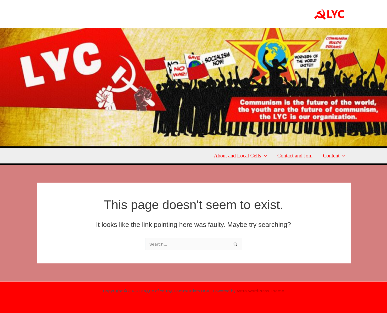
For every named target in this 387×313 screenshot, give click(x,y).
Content (334, 155)
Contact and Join (294, 155)
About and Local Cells (240, 155)
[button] (264, 155)
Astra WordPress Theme (260, 290)
